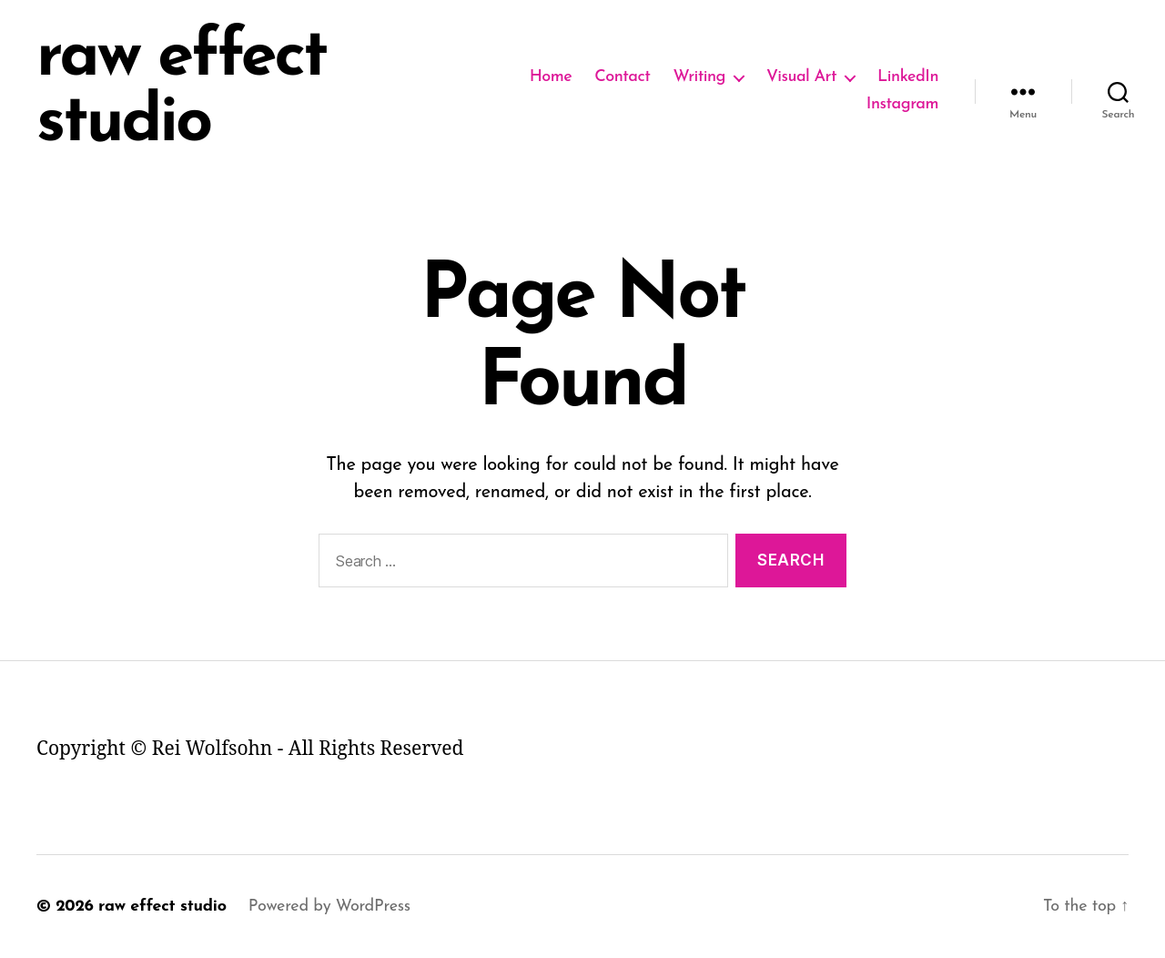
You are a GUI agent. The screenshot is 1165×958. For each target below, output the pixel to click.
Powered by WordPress (329, 906)
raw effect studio (181, 91)
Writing (699, 77)
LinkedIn (907, 77)
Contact (622, 77)
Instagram (902, 104)
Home (551, 77)
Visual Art (801, 77)
